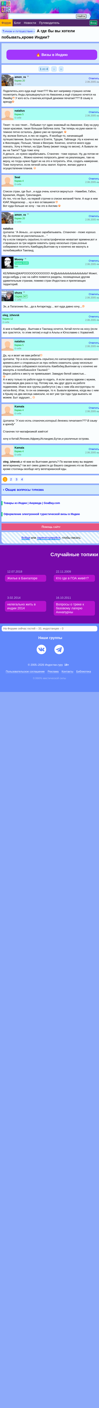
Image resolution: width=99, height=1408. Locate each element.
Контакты (67, 671)
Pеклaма (53, 671)
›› (61, 69)
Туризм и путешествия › (18, 31)
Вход (93, 22)
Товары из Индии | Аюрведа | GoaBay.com (32, 503)
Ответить (94, 78)
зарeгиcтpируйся (48, 537)
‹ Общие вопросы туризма (23, 490)
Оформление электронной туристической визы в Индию (42, 514)
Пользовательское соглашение (25, 671)
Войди (25, 537)
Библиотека (83, 671)
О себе (18, 84)
